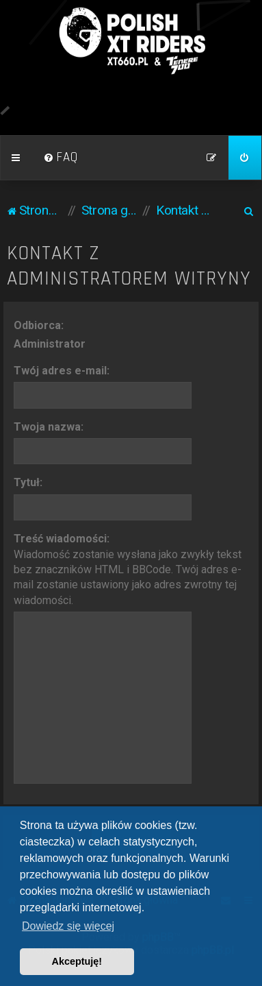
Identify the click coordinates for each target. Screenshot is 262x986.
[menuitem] (61, 158)
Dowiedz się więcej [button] (68, 926)
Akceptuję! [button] (77, 961)
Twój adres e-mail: (61, 370)
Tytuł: (28, 482)
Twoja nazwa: (48, 426)
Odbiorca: (39, 325)
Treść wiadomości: (61, 538)
